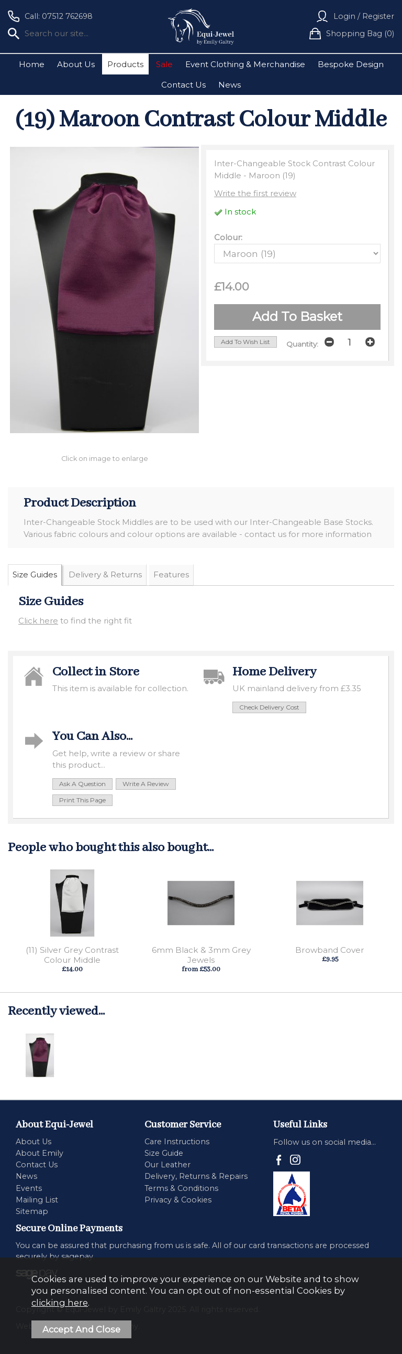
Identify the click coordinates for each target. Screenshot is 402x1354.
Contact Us (183, 85)
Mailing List (37, 1200)
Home (31, 64)
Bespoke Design (351, 64)
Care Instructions (176, 1141)
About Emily (39, 1153)
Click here (38, 621)
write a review (145, 784)
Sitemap (32, 1211)
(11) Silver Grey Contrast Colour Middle (72, 955)
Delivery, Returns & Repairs (196, 1176)
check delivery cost (269, 707)
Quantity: (302, 344)
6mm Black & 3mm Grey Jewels (201, 955)
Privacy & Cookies (177, 1200)
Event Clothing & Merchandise (245, 64)
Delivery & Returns (105, 574)
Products (125, 64)
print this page (82, 800)
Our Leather (167, 1164)
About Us (76, 64)
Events (29, 1188)
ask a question (82, 784)
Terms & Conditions (181, 1188)
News (229, 85)
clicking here (59, 1302)
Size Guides (35, 574)
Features (171, 574)
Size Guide (163, 1153)
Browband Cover (329, 950)
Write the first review (255, 193)
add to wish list (245, 342)
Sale (164, 64)
